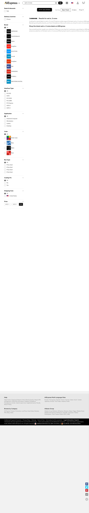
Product (13, 411)
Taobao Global (59, 414)
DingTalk (65, 412)
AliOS (64, 414)
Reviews (36, 411)
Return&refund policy (28, 400)
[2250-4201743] (14, 81)
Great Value (30, 411)
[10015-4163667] (14, 108)
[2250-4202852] (14, 71)
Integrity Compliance (30, 401)
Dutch (75, 400)
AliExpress (60, 411)
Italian (71, 400)
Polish (68, 401)
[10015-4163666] (14, 105)
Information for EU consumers (54, 420)
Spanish (58, 400)
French (63, 400)
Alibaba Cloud (80, 411)
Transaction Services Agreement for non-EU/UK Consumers (20, 422)
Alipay (70, 411)
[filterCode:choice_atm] (14, 19)
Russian (46, 400)
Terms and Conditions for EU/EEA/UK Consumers (51, 422)
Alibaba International (50, 412)
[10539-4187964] (14, 165)
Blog (8, 412)
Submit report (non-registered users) (26, 403)
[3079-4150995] (14, 137)
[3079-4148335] (14, 147)
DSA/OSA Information (18, 401)
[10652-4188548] (14, 185)
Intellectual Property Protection (12, 420)
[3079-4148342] (14, 152)
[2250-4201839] (14, 56)
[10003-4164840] (14, 123)
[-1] (14, 27)
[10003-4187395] (14, 118)
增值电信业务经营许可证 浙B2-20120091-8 (49, 423)
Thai (56, 401)
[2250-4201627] (14, 36)
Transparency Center (9, 403)
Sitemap (34, 420)
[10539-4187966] (14, 170)
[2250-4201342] (14, 61)
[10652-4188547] (14, 183)
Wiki (5, 412)
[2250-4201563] (14, 31)
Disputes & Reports (16, 400)
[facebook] (86, 484)
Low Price (24, 411)
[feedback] (86, 494)
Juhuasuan (71, 412)
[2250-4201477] (14, 41)
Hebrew (63, 401)
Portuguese (52, 400)
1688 (68, 414)
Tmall (53, 414)
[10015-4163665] (14, 96)
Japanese (47, 401)
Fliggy (74, 411)
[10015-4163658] (14, 103)
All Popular (7, 411)
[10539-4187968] (14, 172)
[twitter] (86, 487)
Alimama (66, 411)
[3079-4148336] (14, 142)
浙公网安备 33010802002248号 (71, 423)
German (67, 400)
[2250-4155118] (14, 66)
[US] (14, 196)
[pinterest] (86, 490)
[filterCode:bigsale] (14, 11)
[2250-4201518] (14, 76)
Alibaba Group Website (50, 411)
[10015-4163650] (14, 98)
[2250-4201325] (14, 51)
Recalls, (38, 403)
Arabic (59, 401)
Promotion (18, 411)
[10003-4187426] (14, 121)
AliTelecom (59, 412)
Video (11, 412)
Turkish (80, 400)
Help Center (7, 400)
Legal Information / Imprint (71, 420)
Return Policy (7, 404)
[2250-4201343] (14, 46)
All (7, 27)
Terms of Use (40, 420)
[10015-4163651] (14, 101)
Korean (52, 401)
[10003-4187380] (14, 126)
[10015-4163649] (14, 93)
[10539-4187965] (14, 167)
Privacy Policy (26, 420)
